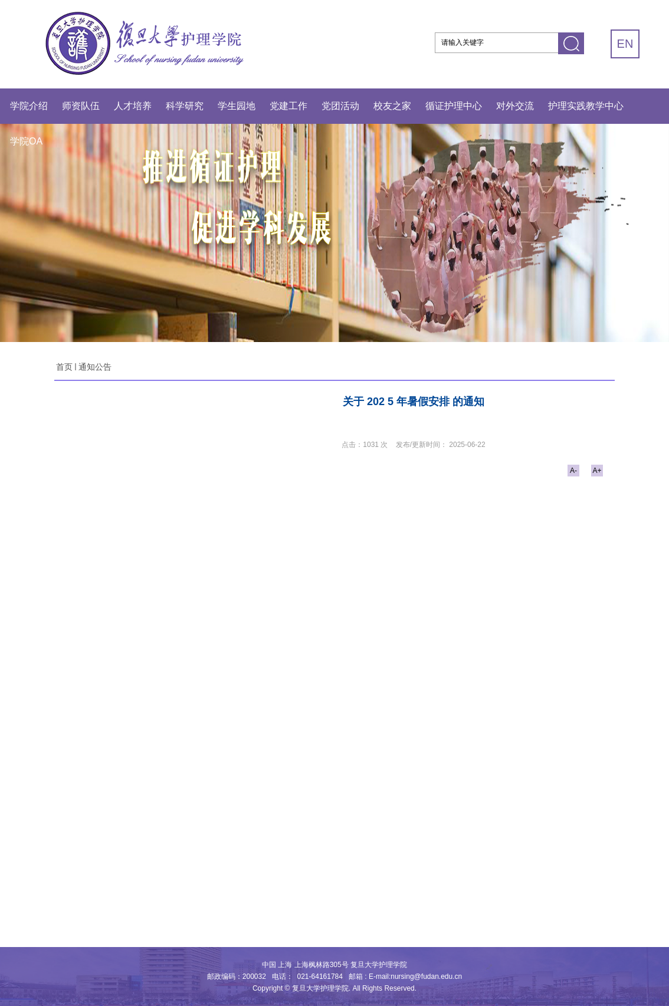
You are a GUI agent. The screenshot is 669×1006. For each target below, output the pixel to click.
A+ (596, 470)
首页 (64, 367)
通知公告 (95, 367)
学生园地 (236, 106)
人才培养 (133, 106)
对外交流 (515, 106)
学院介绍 (29, 106)
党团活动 (340, 106)
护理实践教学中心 (586, 106)
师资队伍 (81, 106)
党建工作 (288, 106)
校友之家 (392, 106)
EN (625, 43)
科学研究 (185, 106)
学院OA (26, 141)
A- (573, 470)
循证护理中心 (453, 106)
